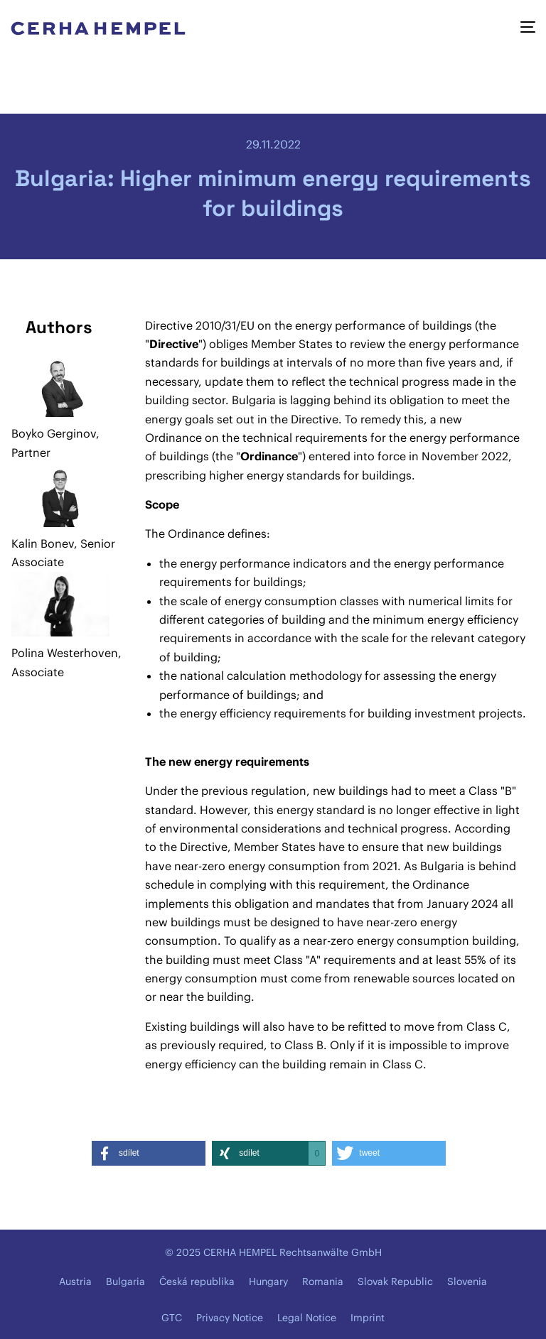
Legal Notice (306, 1317)
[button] (148, 1153)
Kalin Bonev (42, 543)
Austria (75, 1281)
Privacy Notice (229, 1317)
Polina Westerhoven (64, 653)
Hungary (268, 1281)
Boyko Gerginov (53, 433)
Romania (322, 1281)
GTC (171, 1317)
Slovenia (467, 1281)
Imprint (367, 1317)
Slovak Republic (395, 1281)
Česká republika (197, 1281)
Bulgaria (125, 1281)
